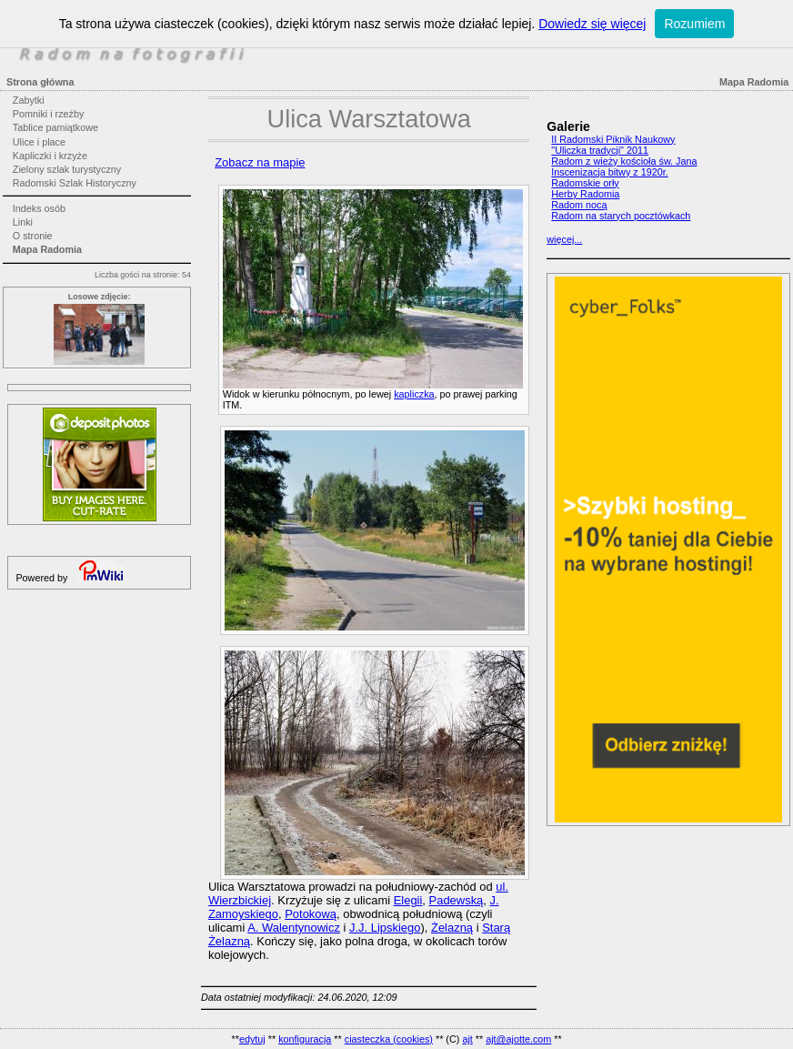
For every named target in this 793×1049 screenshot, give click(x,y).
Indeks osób (39, 208)
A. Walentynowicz (293, 927)
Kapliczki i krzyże (50, 155)
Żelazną (452, 927)
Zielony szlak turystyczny (67, 169)
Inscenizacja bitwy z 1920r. (609, 171)
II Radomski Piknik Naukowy (613, 139)
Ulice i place (39, 141)
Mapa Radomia (47, 249)
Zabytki (29, 100)
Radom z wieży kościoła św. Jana (624, 161)
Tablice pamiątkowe (55, 127)
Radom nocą (579, 204)
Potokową (310, 914)
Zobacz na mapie (260, 162)
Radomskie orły (584, 182)
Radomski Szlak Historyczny (74, 182)
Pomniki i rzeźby (49, 113)
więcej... (564, 239)
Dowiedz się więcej (592, 23)
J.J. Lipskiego (384, 927)
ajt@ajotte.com (518, 1039)
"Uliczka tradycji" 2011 (599, 150)
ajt (467, 1039)
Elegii (408, 900)
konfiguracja (304, 1039)
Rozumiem (694, 23)
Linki (23, 222)
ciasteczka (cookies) (389, 1039)
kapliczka (414, 393)
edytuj (252, 1039)
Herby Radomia (585, 193)
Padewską (456, 900)
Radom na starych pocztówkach (620, 215)
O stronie (33, 235)
